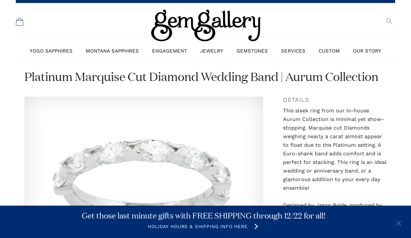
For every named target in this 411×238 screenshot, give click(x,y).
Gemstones (252, 51)
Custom (329, 51)
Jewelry (211, 51)
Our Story (367, 51)
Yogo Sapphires (51, 51)
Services (293, 51)
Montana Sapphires (112, 51)
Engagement (169, 51)
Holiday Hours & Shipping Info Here (198, 226)
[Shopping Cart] (20, 22)
